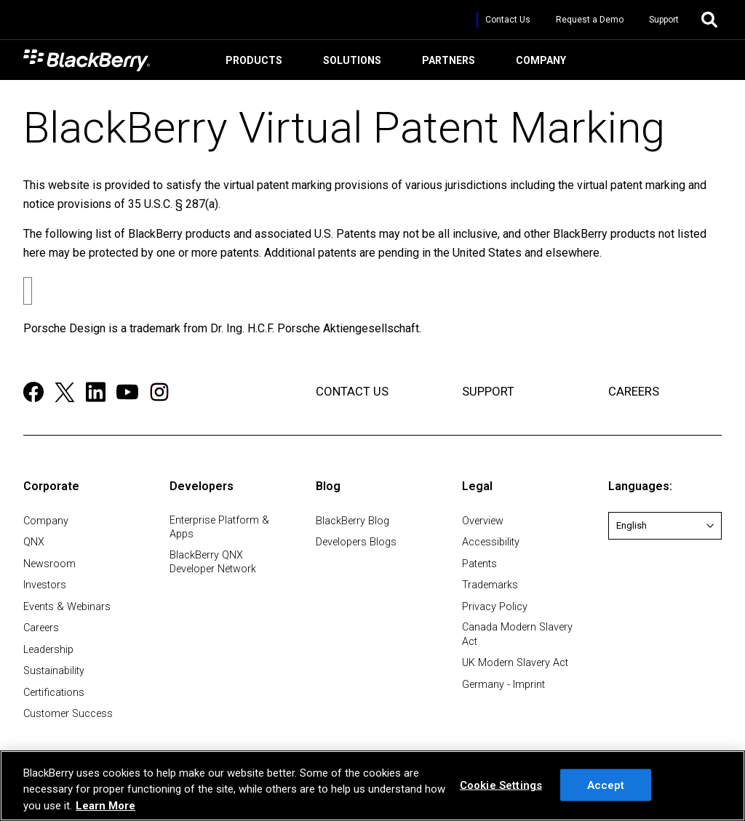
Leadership (48, 650)
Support (664, 20)
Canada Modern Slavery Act (517, 634)
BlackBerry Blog (352, 521)
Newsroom (49, 564)
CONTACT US (352, 391)
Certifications (53, 692)
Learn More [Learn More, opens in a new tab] (105, 805)
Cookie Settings (501, 785)
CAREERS (633, 391)
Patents (479, 564)
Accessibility (490, 542)
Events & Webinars (67, 607)
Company (538, 64)
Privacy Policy (494, 607)
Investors (44, 585)
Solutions (350, 64)
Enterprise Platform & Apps (219, 527)
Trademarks (490, 585)
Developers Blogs (356, 542)
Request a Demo (590, 20)
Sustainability (53, 671)
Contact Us (507, 20)
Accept (606, 785)
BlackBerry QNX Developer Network (213, 562)
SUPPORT (488, 391)
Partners (446, 64)
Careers (41, 628)
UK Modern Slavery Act (515, 663)
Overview (482, 521)
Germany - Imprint (503, 684)
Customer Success (68, 714)
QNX (33, 542)
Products (251, 64)
